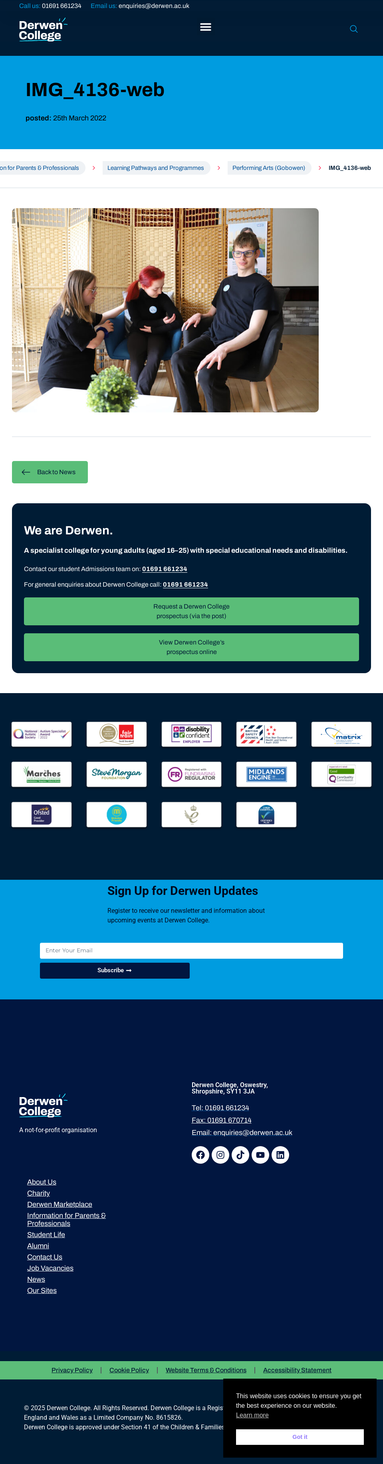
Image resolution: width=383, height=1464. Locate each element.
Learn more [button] (252, 1415)
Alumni (38, 1246)
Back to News (48, 472)
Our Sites (42, 1291)
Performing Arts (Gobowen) (268, 168)
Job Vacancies (50, 1268)
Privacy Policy (72, 1370)
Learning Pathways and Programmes (155, 168)
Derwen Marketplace (59, 1204)
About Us (41, 1182)
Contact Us (44, 1257)
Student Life (46, 1235)
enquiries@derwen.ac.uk (154, 5)
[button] (206, 26)
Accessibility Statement (297, 1370)
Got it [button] (300, 1437)
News (36, 1279)
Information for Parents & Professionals (66, 1220)
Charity (38, 1193)
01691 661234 (61, 5)
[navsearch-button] (354, 29)
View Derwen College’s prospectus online (191, 647)
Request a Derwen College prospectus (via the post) (191, 611)
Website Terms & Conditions (206, 1370)
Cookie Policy (129, 1370)
